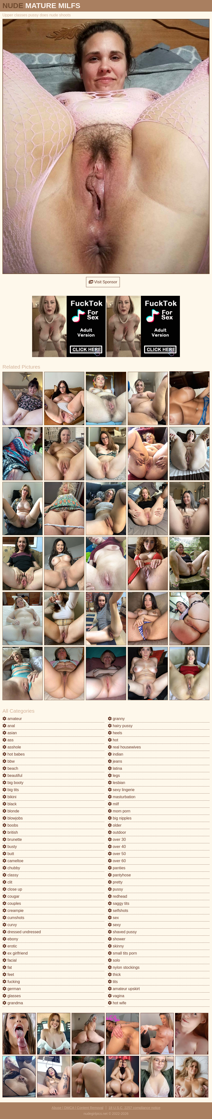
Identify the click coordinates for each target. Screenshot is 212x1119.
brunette (12, 839)
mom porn (119, 811)
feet (8, 974)
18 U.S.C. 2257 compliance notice (135, 1108)
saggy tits (118, 903)
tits (113, 982)
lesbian (116, 783)
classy (10, 875)
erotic (9, 946)
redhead (117, 896)
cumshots (13, 918)
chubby (11, 868)
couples (11, 903)
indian (115, 754)
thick (114, 974)
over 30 (117, 839)
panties (116, 868)
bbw (8, 761)
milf (113, 804)
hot (113, 740)
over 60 (117, 861)
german (11, 989)
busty (9, 847)
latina (115, 768)
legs (114, 775)
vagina (116, 996)
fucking (11, 982)
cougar (10, 896)
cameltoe (12, 861)
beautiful (12, 775)
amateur (12, 719)
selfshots (118, 910)
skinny (116, 946)
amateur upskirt (124, 989)
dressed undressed (21, 932)
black (9, 804)
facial (9, 960)
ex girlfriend (15, 953)
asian (9, 733)
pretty (115, 882)
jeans (115, 761)
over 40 (117, 847)
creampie (13, 910)
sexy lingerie (121, 790)
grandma (12, 1003)
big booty (12, 783)
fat (7, 967)
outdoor (117, 832)
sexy (114, 925)
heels (115, 733)
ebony (10, 939)
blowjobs (12, 818)
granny (116, 719)
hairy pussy (120, 726)
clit (7, 882)
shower (116, 939)
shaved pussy (122, 932)
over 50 (117, 854)
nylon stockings (124, 967)
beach (10, 768)
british (10, 832)
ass (7, 740)
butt (8, 854)
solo (114, 960)
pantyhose (119, 875)
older (115, 825)
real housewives (124, 747)
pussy (115, 889)
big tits (10, 790)
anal (8, 726)
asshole (11, 747)
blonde (10, 811)
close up (12, 889)
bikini (9, 797)
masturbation (122, 797)
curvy (9, 925)
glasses (11, 996)
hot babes (13, 754)
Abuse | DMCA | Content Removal (77, 1108)
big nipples (120, 818)
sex (113, 918)
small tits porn (122, 953)
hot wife (117, 1003)
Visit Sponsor (103, 282)
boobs (10, 825)
